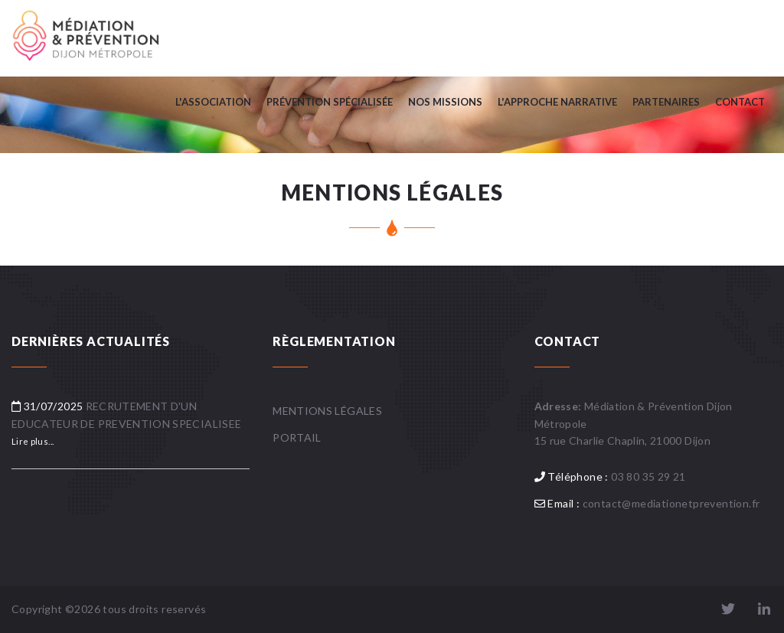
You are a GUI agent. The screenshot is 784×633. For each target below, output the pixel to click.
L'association (213, 102)
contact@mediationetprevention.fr (671, 503)
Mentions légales (327, 410)
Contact (740, 102)
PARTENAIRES (666, 102)
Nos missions (445, 102)
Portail (297, 437)
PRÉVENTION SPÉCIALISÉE (329, 102)
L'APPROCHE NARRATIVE (557, 102)
